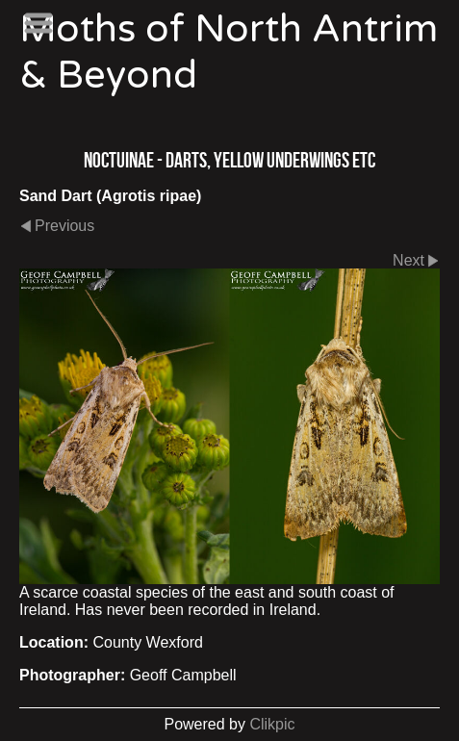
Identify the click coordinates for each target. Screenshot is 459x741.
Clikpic (271, 724)
